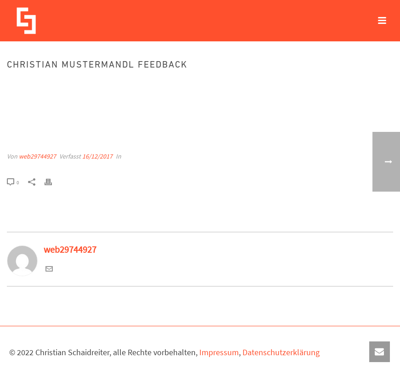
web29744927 (37, 156)
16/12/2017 (97, 156)
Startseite (280, 85)
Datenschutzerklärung (281, 352)
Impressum (219, 352)
